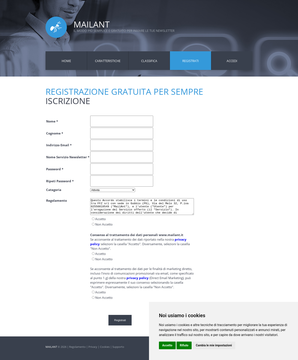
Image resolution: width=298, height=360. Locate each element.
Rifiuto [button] (184, 345)
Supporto (118, 345)
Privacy (92, 345)
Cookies (105, 345)
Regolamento (77, 345)
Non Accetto (104, 227)
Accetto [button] (167, 345)
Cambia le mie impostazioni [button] (214, 345)
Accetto (100, 222)
